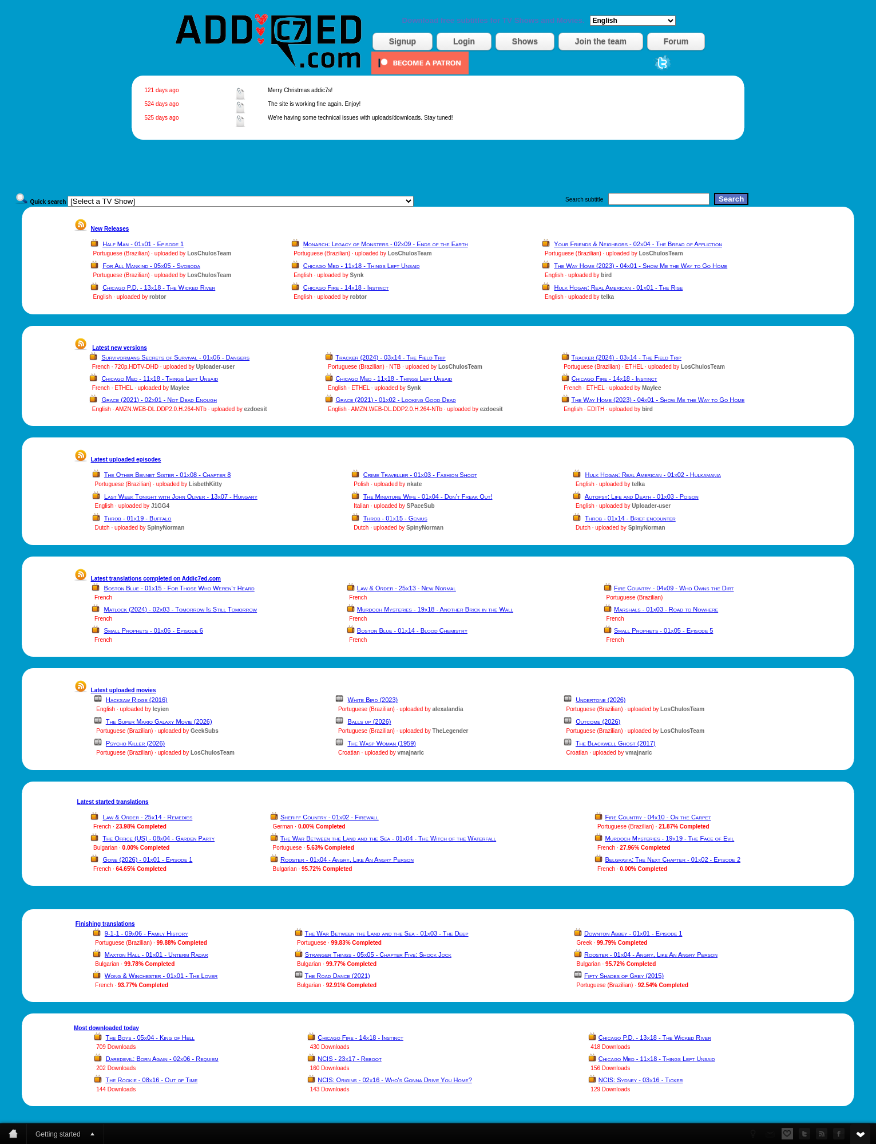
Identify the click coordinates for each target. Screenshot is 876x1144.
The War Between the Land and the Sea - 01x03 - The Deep (386, 933)
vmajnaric (410, 752)
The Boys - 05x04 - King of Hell (150, 1037)
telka (607, 297)
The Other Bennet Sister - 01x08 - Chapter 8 (167, 474)
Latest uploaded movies (123, 690)
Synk (357, 275)
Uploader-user (215, 367)
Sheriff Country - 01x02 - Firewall (329, 817)
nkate (414, 484)
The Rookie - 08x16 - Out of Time (152, 1079)
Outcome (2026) (598, 721)
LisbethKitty (205, 484)
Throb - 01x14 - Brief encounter (630, 518)
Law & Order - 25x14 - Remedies (148, 817)
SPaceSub (421, 506)
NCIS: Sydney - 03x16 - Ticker (640, 1079)
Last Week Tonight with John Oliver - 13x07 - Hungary (180, 496)
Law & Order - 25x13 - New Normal (406, 588)
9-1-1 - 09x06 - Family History (146, 933)
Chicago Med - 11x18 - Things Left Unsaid (361, 265)
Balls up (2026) (369, 721)
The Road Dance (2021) (337, 975)
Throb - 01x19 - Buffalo (138, 518)
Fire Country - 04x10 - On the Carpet (658, 817)
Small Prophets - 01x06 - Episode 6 (153, 630)
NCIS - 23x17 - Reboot (350, 1058)
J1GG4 (160, 506)
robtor (157, 297)
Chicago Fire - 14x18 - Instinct (346, 287)
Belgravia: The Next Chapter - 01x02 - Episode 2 (672, 859)
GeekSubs (205, 731)
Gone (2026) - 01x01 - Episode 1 (148, 859)
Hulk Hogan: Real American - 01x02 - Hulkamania (652, 474)
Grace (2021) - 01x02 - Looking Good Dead (396, 399)
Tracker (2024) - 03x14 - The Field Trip (390, 357)
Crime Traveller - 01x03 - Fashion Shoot (420, 474)
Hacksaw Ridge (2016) (137, 699)
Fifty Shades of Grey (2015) (624, 975)
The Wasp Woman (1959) (381, 743)
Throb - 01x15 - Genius (395, 518)
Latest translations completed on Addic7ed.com (156, 578)
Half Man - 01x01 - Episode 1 (143, 243)
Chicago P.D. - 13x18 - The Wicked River (158, 287)
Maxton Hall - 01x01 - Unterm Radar (156, 954)
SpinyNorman (165, 527)
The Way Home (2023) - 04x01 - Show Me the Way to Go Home (640, 265)
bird (606, 275)
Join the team (601, 41)
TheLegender (451, 731)
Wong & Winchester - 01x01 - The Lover (161, 975)
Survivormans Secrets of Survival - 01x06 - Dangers (175, 357)
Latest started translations (113, 802)
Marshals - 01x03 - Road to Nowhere (666, 609)
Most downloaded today (106, 1028)
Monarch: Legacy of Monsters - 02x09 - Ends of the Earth (385, 243)
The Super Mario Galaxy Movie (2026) (159, 721)
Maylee (180, 388)
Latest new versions (119, 348)
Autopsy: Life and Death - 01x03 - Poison (642, 496)
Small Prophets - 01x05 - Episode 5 (663, 630)
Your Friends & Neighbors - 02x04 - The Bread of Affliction (638, 243)
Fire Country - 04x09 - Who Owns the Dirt (674, 588)
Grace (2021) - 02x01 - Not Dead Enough (159, 399)
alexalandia (448, 709)
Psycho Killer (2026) (135, 743)
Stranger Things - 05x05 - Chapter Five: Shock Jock (378, 954)
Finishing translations (105, 924)
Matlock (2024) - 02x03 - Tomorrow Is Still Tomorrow (180, 609)
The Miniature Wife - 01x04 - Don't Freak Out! (428, 496)
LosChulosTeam (209, 253)
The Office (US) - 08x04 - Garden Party (158, 838)
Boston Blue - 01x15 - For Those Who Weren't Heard (179, 588)
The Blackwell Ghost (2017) (616, 743)
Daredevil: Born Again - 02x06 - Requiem (162, 1058)
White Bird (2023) (373, 699)
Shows (525, 41)
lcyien (161, 709)
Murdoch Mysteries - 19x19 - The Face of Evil (669, 838)
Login (464, 41)
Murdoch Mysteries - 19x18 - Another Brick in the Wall (435, 609)
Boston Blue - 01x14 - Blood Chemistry (412, 630)
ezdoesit (255, 409)
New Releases (110, 229)
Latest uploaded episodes (126, 459)
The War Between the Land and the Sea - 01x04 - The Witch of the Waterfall (388, 838)
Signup (402, 41)
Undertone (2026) (600, 699)
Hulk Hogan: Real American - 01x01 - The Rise (618, 287)
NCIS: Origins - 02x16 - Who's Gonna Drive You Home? (395, 1079)
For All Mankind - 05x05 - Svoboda (151, 265)
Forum (676, 41)
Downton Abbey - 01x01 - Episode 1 (633, 933)
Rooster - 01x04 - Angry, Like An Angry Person (347, 859)
